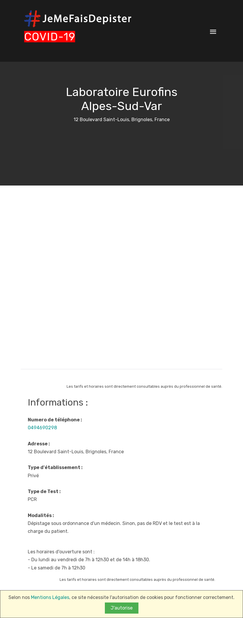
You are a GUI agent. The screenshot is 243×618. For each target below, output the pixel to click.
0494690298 (42, 427)
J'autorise (122, 608)
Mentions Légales (50, 597)
